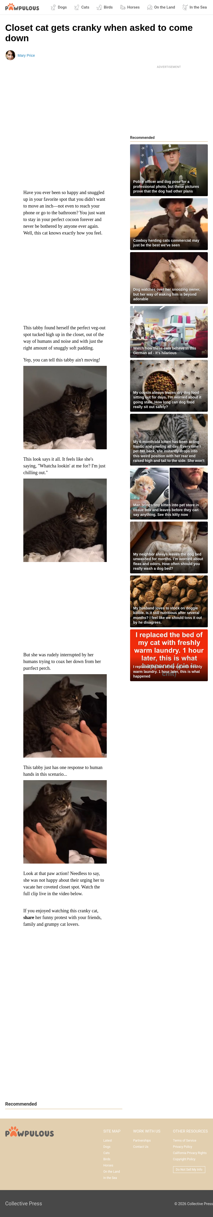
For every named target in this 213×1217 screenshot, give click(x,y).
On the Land (161, 7)
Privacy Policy (182, 1147)
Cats (81, 7)
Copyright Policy (184, 1159)
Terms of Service (184, 1140)
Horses (130, 7)
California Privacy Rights (190, 1153)
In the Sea (194, 7)
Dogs (59, 7)
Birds (104, 7)
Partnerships (142, 1140)
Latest (107, 1140)
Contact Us (140, 1147)
